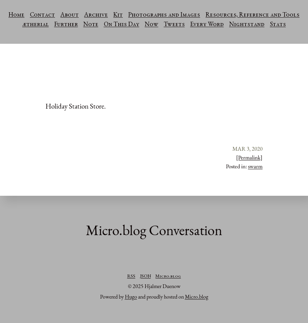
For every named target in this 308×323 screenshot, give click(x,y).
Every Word (207, 25)
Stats (278, 25)
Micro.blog (168, 276)
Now (151, 25)
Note (90, 25)
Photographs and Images (164, 15)
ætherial (35, 25)
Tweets (174, 25)
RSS (131, 276)
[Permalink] (249, 157)
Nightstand (247, 25)
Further (66, 25)
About (69, 15)
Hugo (131, 296)
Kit (118, 15)
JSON (145, 276)
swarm (255, 166)
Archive (96, 15)
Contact (42, 15)
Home (16, 15)
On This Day (121, 25)
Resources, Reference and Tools (253, 15)
